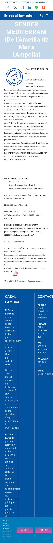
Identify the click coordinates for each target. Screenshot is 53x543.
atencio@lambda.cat (40, 2)
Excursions (21, 281)
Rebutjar (43, 530)
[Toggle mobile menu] (47, 15)
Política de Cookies (7, 532)
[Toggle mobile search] (41, 15)
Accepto (25, 530)
